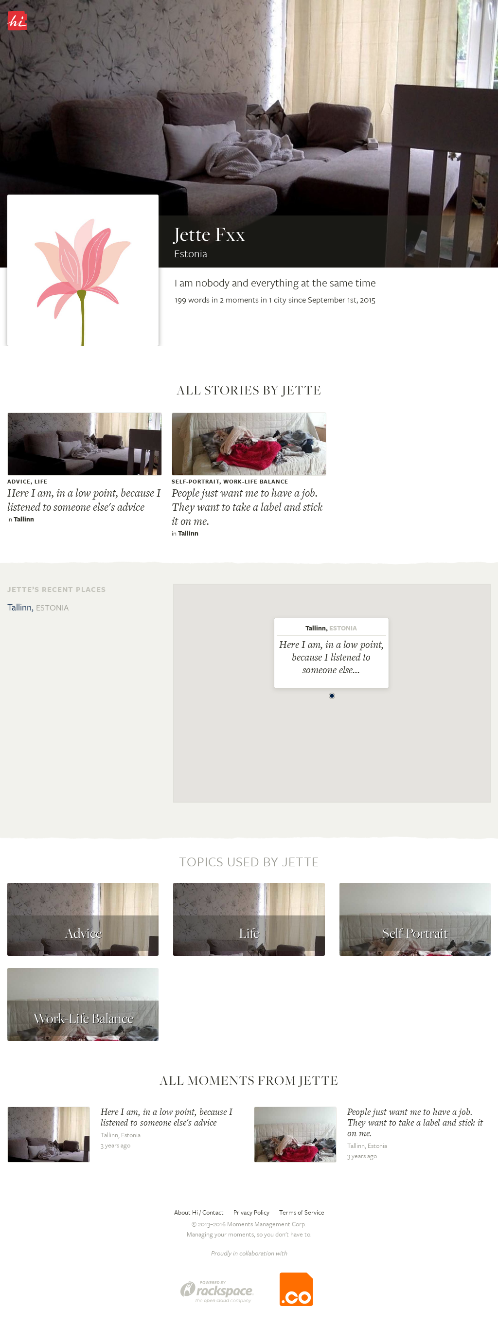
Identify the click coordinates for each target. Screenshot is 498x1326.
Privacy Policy (251, 1212)
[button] (332, 693)
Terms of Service (301, 1212)
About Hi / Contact (199, 1212)
